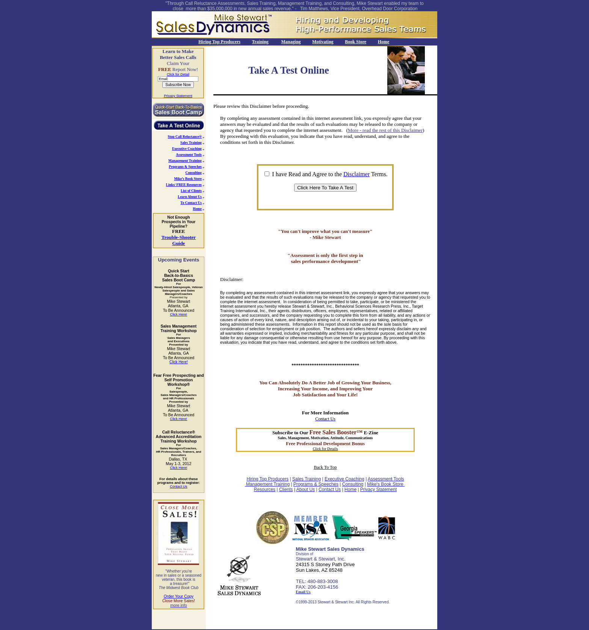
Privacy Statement (178, 96)
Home (384, 41)
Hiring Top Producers (219, 41)
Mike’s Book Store (188, 179)
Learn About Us (190, 197)
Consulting (193, 173)
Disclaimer (356, 174)
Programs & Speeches (185, 167)
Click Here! (178, 362)
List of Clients (191, 191)
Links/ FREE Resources (184, 185)
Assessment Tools (189, 155)
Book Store (355, 41)
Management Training (185, 161)
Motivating (323, 41)
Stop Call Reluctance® (185, 137)
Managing (291, 41)
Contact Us (178, 486)
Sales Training (191, 143)
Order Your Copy (178, 596)
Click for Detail (178, 74)
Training (260, 41)
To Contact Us (191, 203)
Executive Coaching (187, 149)
